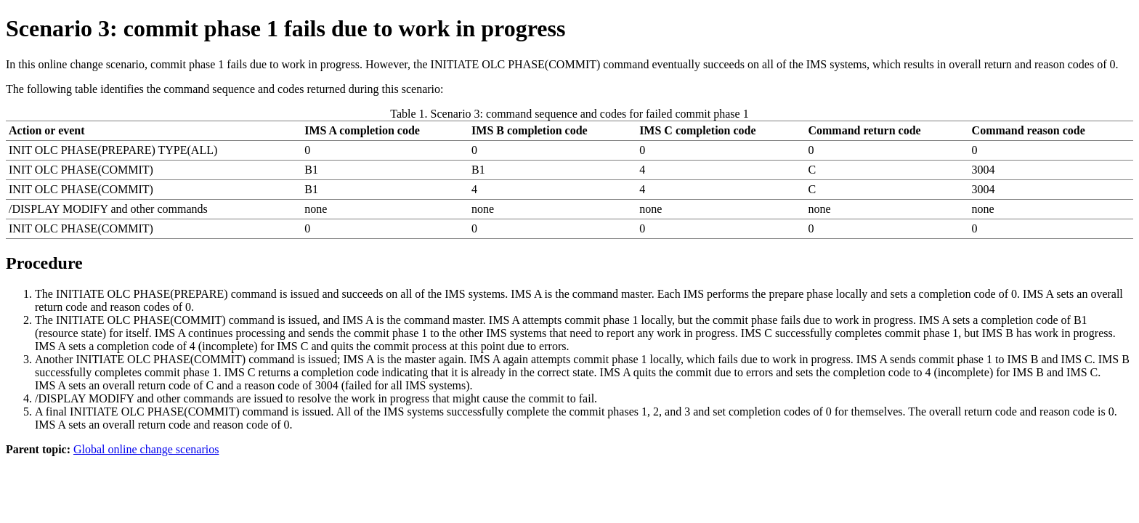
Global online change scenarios (146, 449)
